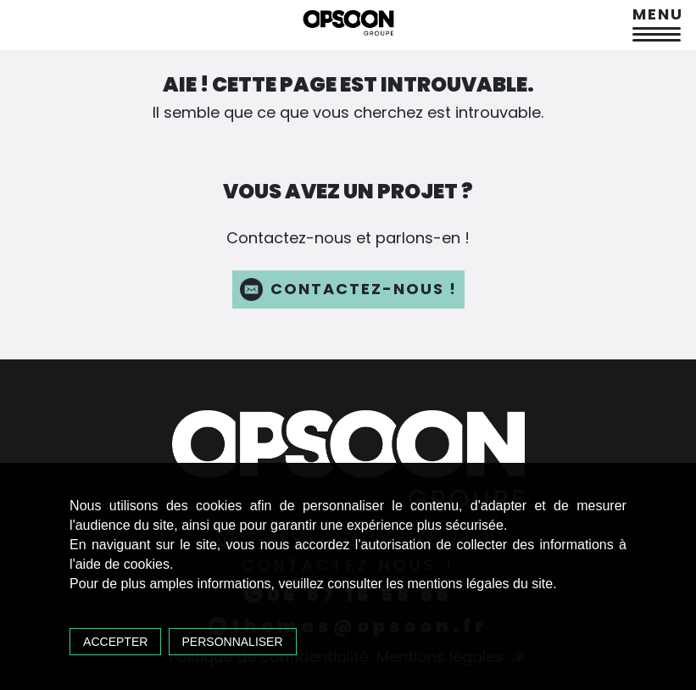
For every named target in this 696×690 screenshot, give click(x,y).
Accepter (115, 641)
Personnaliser (232, 641)
